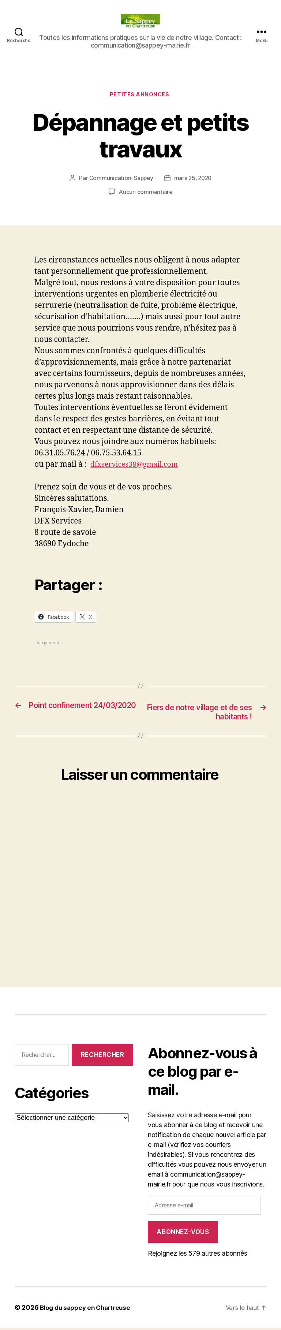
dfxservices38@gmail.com (138, 465)
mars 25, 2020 (194, 179)
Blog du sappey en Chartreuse (88, 1309)
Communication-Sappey (120, 179)
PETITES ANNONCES (140, 95)
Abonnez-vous (183, 1233)
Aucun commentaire (146, 193)
